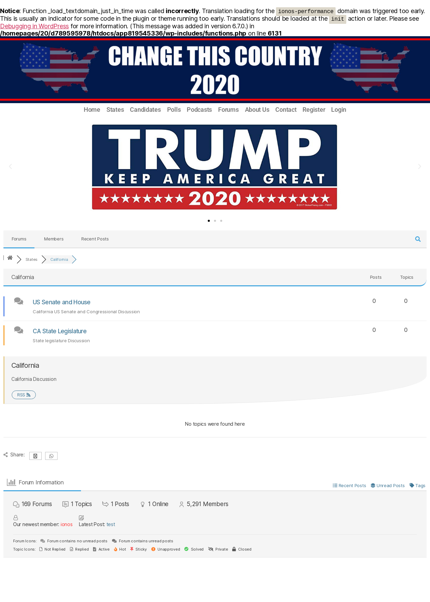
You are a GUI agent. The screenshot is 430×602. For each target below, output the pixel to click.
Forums (228, 109)
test (110, 524)
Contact (285, 109)
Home (92, 109)
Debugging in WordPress (34, 26)
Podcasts (199, 109)
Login (338, 109)
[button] (10, 166)
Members (53, 238)
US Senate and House (62, 302)
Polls (174, 109)
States (115, 109)
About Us (257, 109)
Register (314, 109)
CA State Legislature (59, 331)
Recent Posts (95, 238)
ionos (67, 524)
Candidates (145, 109)
